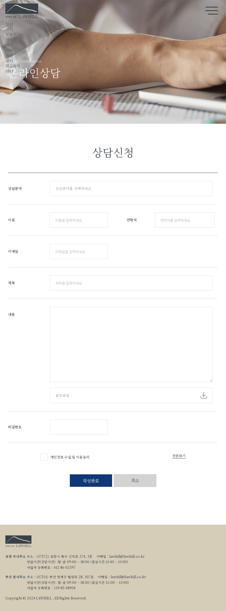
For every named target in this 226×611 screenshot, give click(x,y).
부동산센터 (10, 36)
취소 (135, 480)
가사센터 (9, 47)
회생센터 (9, 57)
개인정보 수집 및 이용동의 (69, 457)
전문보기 (178, 456)
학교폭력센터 (12, 68)
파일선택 (203, 395)
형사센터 (9, 26)
